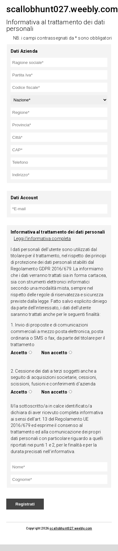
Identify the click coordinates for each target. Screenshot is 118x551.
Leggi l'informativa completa (42, 238)
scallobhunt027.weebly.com (70, 528)
